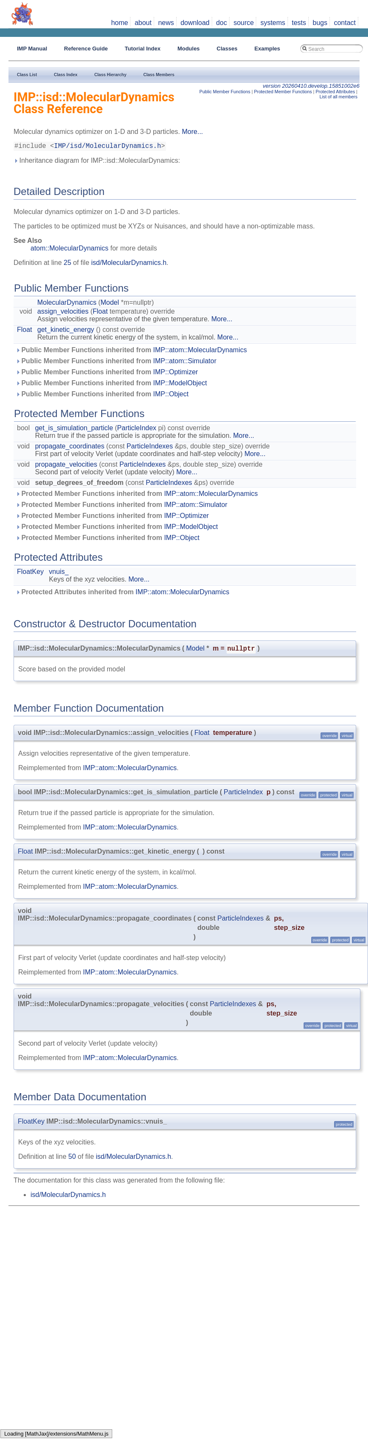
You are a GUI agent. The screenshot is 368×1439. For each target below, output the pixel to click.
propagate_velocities (66, 466)
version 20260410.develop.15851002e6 (311, 86)
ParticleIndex (137, 429)
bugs (320, 22)
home (119, 22)
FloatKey (30, 573)
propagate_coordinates (70, 447)
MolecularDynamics (67, 304)
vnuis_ (59, 573)
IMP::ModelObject (180, 384)
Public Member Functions (224, 91)
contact (345, 22)
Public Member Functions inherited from (131, 351)
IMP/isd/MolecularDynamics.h (107, 147)
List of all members (338, 96)
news (166, 22)
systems (272, 22)
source (243, 22)
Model (109, 304)
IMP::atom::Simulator (184, 362)
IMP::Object (171, 395)
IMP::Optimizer (175, 373)
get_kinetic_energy (65, 331)
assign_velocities (63, 313)
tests (299, 22)
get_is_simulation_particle (74, 429)
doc (221, 22)
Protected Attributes (335, 91)
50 (72, 1158)
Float (100, 313)
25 (67, 264)
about (143, 22)
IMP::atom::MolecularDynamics (200, 351)
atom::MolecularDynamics (69, 249)
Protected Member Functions (283, 91)
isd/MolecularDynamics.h (128, 264)
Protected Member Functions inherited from (137, 495)
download (195, 22)
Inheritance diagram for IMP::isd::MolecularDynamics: (97, 162)
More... (192, 131)
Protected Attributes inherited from (123, 593)
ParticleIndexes (150, 447)
